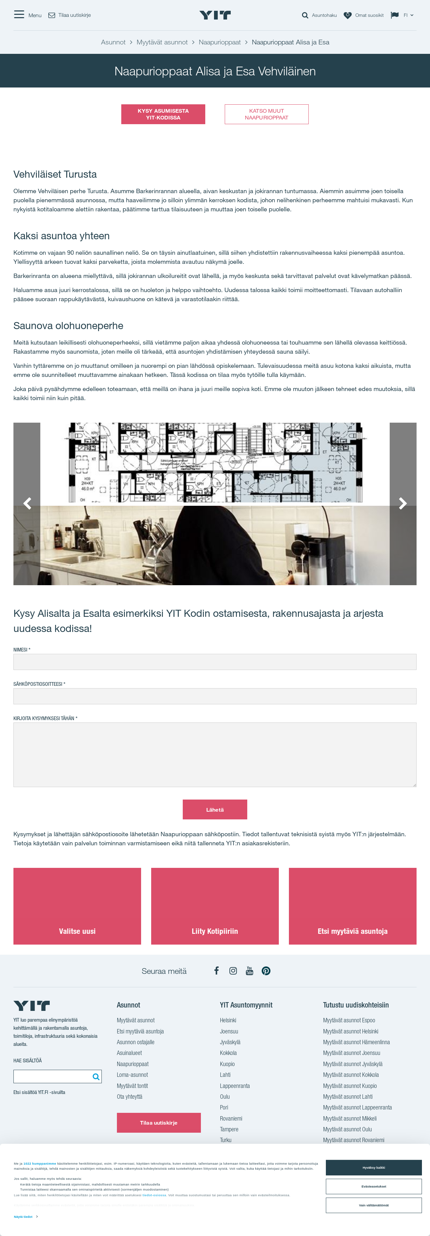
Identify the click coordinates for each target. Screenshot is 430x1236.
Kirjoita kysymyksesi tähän (43, 718)
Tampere (229, 1130)
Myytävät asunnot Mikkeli (350, 1119)
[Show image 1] (215, 462)
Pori (224, 1108)
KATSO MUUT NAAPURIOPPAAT (266, 113)
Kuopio (227, 1065)
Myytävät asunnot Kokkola (351, 1075)
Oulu (225, 1097)
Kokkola (228, 1054)
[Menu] (27, 15)
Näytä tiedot (23, 1217)
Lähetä (215, 809)
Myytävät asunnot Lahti (348, 1097)
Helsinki (228, 1021)
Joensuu (229, 1032)
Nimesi (20, 649)
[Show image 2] (215, 546)
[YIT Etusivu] (215, 15)
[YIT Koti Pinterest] (266, 970)
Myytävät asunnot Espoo (349, 1021)
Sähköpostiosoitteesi (37, 684)
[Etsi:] (95, 1076)
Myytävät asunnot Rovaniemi (353, 1141)
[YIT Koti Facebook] (216, 970)
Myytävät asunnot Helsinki (350, 1032)
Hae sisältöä (27, 1060)
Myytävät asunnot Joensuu (351, 1054)
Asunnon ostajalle (136, 1043)
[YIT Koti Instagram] (233, 970)
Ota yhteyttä (129, 1097)
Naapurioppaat (132, 1065)
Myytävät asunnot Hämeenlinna (356, 1043)
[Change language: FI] (403, 15)
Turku (225, 1141)
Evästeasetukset (373, 1186)
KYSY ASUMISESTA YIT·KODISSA (163, 113)
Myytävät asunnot (136, 1021)
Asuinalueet (129, 1054)
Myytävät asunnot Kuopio (350, 1087)
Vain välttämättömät (374, 1205)
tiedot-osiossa (154, 1195)
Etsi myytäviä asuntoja (140, 1032)
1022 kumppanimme (40, 1163)
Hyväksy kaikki (374, 1167)
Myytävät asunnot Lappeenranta (357, 1108)
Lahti (225, 1075)
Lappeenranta (235, 1087)
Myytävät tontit (132, 1087)
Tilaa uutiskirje (158, 1122)
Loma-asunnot (132, 1075)
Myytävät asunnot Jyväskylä (353, 1065)
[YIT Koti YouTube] (249, 970)
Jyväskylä (230, 1043)
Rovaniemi (231, 1119)
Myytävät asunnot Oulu (347, 1130)
